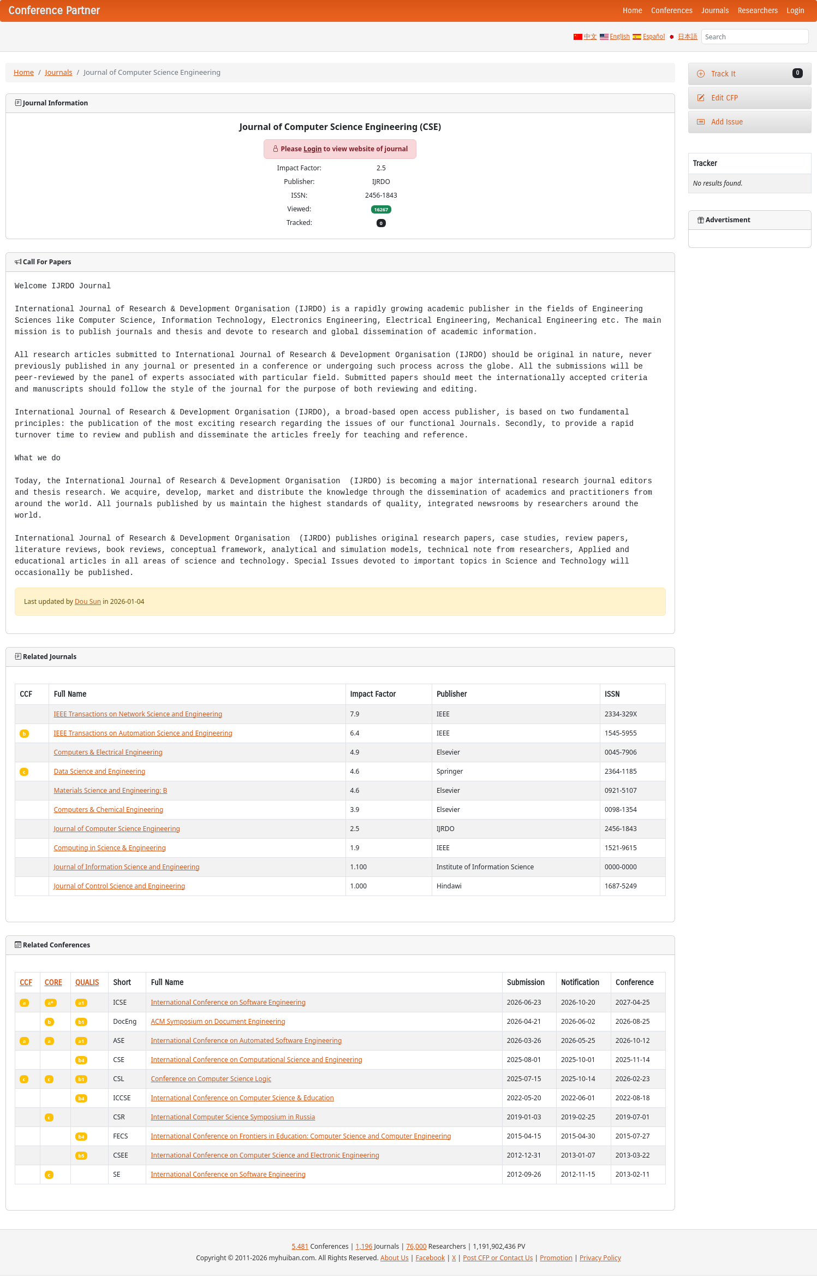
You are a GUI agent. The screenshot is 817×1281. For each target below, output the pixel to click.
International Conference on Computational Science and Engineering (256, 1059)
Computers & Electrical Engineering (107, 752)
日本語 (687, 36)
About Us (394, 1257)
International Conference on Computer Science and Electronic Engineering (265, 1155)
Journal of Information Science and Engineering (126, 866)
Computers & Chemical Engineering (108, 809)
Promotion (556, 1257)
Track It (750, 73)
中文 (590, 36)
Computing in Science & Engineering (109, 847)
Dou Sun (88, 601)
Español (654, 36)
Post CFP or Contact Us (498, 1257)
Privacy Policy (600, 1257)
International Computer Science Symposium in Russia (233, 1117)
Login (795, 10)
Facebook (430, 1257)
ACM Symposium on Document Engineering (218, 1021)
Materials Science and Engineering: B (110, 790)
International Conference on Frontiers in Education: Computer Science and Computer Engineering (301, 1136)
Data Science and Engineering (99, 771)
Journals (715, 10)
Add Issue (720, 122)
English (620, 36)
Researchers (758, 10)
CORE (53, 982)
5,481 (300, 1246)
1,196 (364, 1246)
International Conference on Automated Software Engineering (246, 1040)
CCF (26, 982)
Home (632, 10)
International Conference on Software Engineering (228, 1002)
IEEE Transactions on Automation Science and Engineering (142, 733)
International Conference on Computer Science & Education (242, 1097)
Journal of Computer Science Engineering (116, 828)
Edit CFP (717, 98)
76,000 (416, 1246)
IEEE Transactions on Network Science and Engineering (137, 714)
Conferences (672, 10)
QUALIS (87, 982)
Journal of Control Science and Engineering (119, 886)
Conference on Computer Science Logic (211, 1078)
